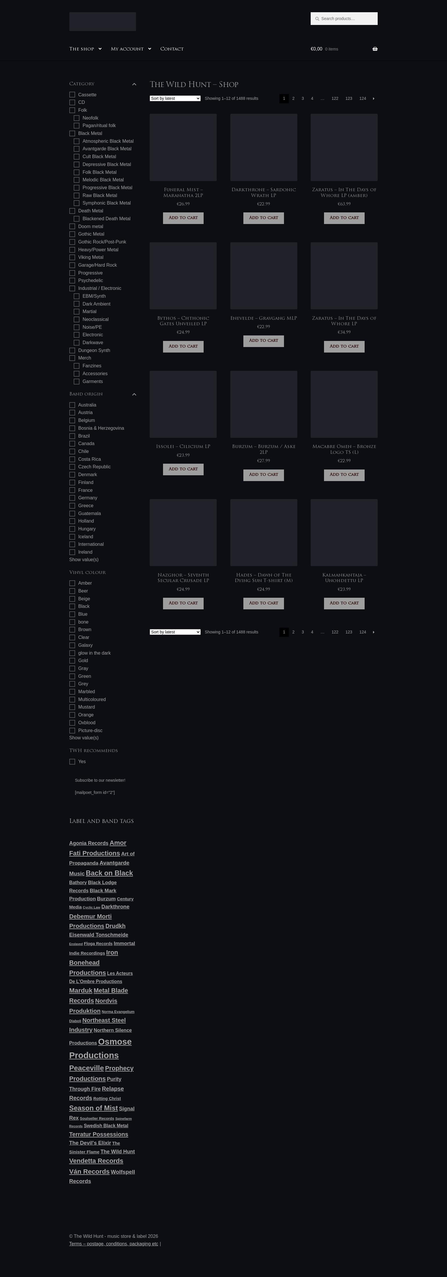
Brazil (84, 436)
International (91, 544)
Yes (82, 761)
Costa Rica (89, 459)
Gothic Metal (91, 234)
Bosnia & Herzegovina (101, 428)
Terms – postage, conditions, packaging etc (113, 1243)
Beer (83, 590)
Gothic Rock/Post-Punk (102, 241)
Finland (85, 482)
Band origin (102, 394)
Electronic (93, 334)
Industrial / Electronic (100, 288)
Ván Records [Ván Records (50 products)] (89, 1171)
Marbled (86, 691)
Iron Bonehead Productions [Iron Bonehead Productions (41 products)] (93, 962)
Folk (82, 110)
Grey (83, 683)
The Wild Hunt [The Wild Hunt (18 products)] (118, 1152)
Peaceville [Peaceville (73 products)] (86, 1068)
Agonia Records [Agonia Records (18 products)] (88, 843)
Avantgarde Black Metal (107, 148)
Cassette (87, 94)
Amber (85, 583)
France (85, 490)
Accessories (95, 373)
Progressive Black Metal (108, 187)
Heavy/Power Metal (98, 249)
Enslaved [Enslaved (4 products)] (76, 944)
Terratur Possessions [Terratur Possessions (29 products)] (99, 1134)
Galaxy (85, 645)
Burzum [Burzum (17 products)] (106, 899)
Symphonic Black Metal (107, 203)
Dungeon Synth (94, 350)
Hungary (87, 528)
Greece (85, 505)
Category (102, 84)
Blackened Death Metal (107, 218)
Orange (86, 714)
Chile (83, 451)
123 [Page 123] (348, 98)
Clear (83, 637)
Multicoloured (92, 699)
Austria (85, 412)
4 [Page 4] (312, 98)
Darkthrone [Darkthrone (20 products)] (116, 907)
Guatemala (89, 513)
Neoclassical (96, 319)
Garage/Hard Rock (97, 265)
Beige (84, 598)
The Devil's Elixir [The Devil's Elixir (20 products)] (90, 1143)
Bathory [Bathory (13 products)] (78, 882)
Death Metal (90, 210)
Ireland (85, 552)
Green (84, 676)
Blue (83, 614)
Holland (86, 521)
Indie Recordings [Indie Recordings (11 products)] (87, 953)
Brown (84, 629)
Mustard (86, 707)
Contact (172, 49)
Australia (87, 404)
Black (84, 606)
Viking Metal (91, 257)
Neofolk (90, 117)
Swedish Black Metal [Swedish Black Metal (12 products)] (106, 1125)
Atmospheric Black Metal (108, 141)
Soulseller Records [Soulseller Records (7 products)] (97, 1118)
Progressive (90, 272)
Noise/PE (92, 327)
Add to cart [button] (183, 218)
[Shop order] (175, 98)
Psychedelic (90, 280)
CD (81, 102)
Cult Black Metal (99, 156)
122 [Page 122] (335, 98)
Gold (83, 660)
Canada (86, 443)
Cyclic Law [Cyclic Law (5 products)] (91, 907)
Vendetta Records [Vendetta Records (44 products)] (96, 1160)
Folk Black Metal (100, 172)
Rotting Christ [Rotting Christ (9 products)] (107, 1098)
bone (83, 621)
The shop (81, 49)
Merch (84, 357)
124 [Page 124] (362, 98)
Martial (90, 311)
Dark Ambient (97, 303)
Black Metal (90, 133)
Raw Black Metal (100, 195)
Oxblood (87, 722)
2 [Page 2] (293, 98)
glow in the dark (94, 653)
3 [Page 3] (303, 98)
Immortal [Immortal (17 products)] (124, 943)
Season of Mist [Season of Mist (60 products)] (93, 1108)
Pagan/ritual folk (99, 125)
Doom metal (90, 226)
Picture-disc (90, 730)
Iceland (85, 536)
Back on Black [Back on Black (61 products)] (109, 873)
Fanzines (92, 365)
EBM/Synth (94, 296)
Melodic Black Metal (103, 179)
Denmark (87, 474)
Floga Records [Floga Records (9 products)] (98, 943)
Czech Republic (94, 466)
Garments (93, 381)
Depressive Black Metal (107, 164)
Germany (87, 497)
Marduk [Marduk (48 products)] (81, 990)
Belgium (86, 420)
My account (127, 49)
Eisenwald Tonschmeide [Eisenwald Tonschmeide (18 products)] (99, 935)
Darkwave (93, 342)
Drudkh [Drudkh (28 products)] (116, 926)
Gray (83, 668)
